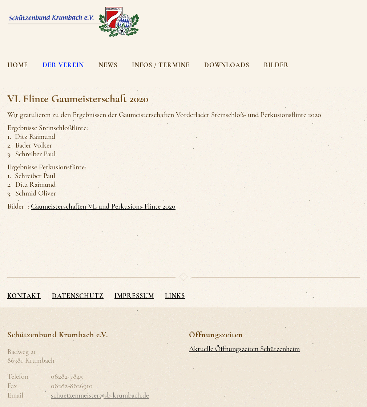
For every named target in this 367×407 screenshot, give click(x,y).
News (107, 65)
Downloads (226, 65)
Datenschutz (78, 296)
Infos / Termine (161, 65)
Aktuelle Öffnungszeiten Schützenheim (244, 348)
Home (17, 65)
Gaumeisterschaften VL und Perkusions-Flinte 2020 (103, 206)
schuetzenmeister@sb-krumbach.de (100, 395)
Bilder (276, 65)
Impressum (134, 296)
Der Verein (63, 65)
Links (175, 296)
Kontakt (24, 296)
